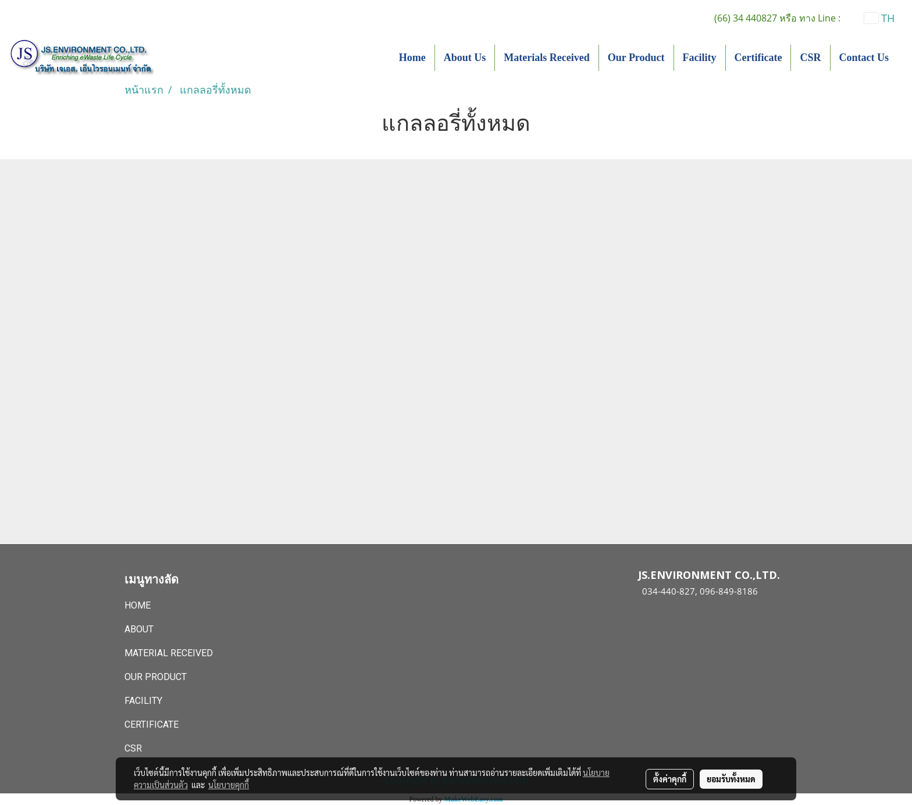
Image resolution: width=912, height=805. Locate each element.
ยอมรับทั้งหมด (731, 779)
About (139, 629)
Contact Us (864, 57)
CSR (810, 57)
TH (879, 18)
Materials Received (546, 57)
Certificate (758, 57)
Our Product (636, 57)
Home (412, 57)
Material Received (168, 653)
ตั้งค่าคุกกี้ (669, 779)
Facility (700, 57)
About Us (465, 57)
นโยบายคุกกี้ (228, 784)
